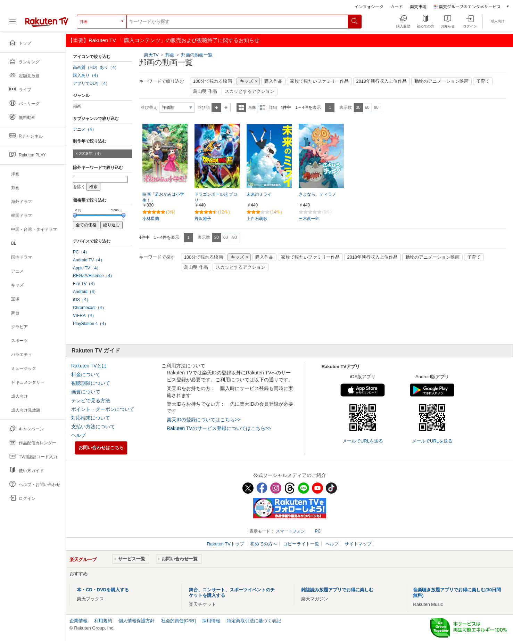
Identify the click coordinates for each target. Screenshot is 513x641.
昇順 (216, 107)
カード (396, 6)
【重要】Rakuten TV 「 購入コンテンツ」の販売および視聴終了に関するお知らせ (163, 40)
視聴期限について (90, 383)
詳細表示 (262, 107)
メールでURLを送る (362, 441)
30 (358, 107)
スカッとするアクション (249, 91)
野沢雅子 (203, 218)
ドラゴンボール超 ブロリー (216, 197)
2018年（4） (91, 153)
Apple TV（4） (87, 268)
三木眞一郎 (309, 218)
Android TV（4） (89, 260)
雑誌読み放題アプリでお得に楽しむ (337, 589)
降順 (226, 107)
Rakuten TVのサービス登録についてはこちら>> (219, 428)
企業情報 (78, 620)
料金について (85, 374)
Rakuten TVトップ (226, 543)
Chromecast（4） (89, 307)
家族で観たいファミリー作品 (319, 81)
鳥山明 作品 (205, 91)
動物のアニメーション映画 (441, 81)
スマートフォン (290, 531)
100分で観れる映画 (212, 81)
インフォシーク (368, 6)
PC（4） (81, 252)
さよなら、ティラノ (317, 194)
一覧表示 (241, 107)
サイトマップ (358, 543)
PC (318, 531)
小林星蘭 (150, 218)
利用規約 (103, 620)
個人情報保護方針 (136, 620)
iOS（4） (82, 299)
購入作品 (273, 81)
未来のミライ (259, 194)
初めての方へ (263, 543)
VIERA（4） (84, 315)
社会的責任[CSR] (178, 620)
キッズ (246, 81)
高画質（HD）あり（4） (96, 67)
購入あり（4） (86, 75)
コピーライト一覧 (301, 543)
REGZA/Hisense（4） (93, 275)
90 (376, 107)
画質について (85, 392)
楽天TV (151, 54)
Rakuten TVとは (89, 365)
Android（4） (85, 291)
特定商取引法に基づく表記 (254, 620)
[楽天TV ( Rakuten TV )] (46, 21)
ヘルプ (78, 435)
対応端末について (90, 418)
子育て (483, 81)
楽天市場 (418, 6)
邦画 (170, 54)
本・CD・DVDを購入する (103, 589)
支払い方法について (93, 426)
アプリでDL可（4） (91, 83)
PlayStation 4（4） (90, 323)
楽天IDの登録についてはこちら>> (203, 419)
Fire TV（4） (85, 283)
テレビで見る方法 (90, 400)
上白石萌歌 (257, 218)
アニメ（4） (84, 129)
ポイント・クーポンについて (102, 409)
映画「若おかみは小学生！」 (163, 197)
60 (367, 107)
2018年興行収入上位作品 (381, 81)
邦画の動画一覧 (197, 54)
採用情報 (211, 620)
